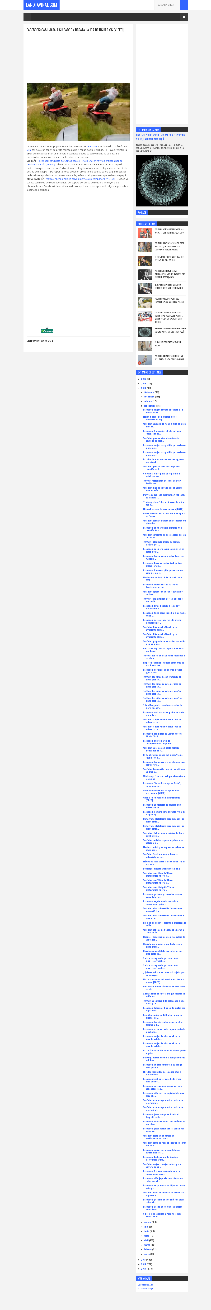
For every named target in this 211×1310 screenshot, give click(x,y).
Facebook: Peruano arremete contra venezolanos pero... (161, 1172)
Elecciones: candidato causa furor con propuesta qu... (162, 952)
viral (29, 149)
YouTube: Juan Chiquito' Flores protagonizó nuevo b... (158, 874)
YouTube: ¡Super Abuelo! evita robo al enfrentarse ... (162, 721)
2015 (143, 1268)
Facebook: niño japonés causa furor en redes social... (163, 1179)
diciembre (149, 392)
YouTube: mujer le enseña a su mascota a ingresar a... (163, 1194)
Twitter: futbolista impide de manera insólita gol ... (161, 543)
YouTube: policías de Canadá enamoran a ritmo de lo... (163, 931)
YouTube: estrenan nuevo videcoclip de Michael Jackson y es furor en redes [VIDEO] (170, 274)
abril (146, 1240)
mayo (147, 1235)
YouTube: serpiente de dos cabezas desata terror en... (164, 536)
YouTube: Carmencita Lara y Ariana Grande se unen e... (164, 770)
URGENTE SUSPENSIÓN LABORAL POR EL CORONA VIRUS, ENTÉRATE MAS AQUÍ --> (160, 137)
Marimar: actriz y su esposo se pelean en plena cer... (163, 848)
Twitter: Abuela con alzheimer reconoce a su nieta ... (164, 657)
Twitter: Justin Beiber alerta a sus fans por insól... (163, 600)
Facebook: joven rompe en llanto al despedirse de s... (160, 1116)
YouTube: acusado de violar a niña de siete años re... (164, 425)
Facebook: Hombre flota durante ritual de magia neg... (164, 813)
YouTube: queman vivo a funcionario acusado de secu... (161, 439)
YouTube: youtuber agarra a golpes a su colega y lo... (163, 841)
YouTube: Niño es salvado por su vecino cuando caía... (163, 489)
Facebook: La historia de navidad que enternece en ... (162, 806)
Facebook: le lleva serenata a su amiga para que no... (162, 1066)
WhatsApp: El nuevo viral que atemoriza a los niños (164, 777)
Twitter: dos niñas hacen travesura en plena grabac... (162, 678)
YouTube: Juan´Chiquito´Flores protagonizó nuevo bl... (158, 881)
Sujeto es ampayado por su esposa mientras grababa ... (160, 959)
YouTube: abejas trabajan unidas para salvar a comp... (162, 1165)
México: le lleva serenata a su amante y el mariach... (164, 863)
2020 (144, 378)
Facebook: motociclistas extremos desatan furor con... (160, 586)
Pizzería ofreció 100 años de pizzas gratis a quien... (164, 1052)
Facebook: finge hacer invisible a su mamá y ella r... (164, 614)
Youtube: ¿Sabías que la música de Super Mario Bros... (164, 834)
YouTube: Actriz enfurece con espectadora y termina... (164, 522)
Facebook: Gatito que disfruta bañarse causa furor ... (162, 1208)
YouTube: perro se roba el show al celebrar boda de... (164, 1144)
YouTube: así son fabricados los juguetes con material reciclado (169, 231)
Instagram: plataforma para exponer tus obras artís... (163, 820)
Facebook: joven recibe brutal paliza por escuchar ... (163, 1130)
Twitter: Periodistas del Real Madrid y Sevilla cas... (162, 482)
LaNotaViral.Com (41, 4)
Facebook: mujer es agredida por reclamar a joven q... (164, 446)
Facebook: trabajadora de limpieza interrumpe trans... (160, 1158)
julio (146, 1226)
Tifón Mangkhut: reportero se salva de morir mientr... (162, 706)
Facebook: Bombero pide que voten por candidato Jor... (163, 572)
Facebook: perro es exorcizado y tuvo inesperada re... (162, 621)
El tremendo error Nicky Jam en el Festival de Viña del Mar (170, 258)
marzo (147, 1244)
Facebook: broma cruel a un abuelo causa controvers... (164, 763)
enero (147, 1254)
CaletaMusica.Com (145, 1284)
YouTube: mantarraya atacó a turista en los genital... (163, 1101)
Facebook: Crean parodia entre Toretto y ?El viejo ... (163, 557)
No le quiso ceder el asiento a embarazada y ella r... (164, 924)
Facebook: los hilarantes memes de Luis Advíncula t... (163, 1023)
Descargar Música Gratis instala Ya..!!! (162, 868)
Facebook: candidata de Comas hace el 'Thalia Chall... (162, 735)
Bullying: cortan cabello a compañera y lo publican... (164, 1059)
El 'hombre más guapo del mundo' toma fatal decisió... (163, 756)
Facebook (91, 146)
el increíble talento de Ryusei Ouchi (168, 344)
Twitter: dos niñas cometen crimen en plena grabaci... (162, 685)
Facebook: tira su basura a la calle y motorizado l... (161, 607)
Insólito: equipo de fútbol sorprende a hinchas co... (162, 1016)
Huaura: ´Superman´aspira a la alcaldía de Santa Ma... (164, 938)
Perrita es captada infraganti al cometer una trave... (163, 650)
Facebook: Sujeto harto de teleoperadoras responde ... (158, 742)
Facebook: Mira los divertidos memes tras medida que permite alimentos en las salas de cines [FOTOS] (169, 317)
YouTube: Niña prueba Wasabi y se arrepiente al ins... (160, 628)
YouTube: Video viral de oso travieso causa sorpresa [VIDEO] (169, 300)
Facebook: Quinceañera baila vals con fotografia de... (162, 432)
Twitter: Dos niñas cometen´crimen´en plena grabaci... (162, 692)
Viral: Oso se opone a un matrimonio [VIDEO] (161, 799)
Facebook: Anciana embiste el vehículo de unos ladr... (164, 1123)
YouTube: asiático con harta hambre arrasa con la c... (161, 749)
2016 (143, 1264)
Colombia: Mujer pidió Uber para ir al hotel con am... (161, 475)
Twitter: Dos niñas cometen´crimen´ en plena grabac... (162, 699)
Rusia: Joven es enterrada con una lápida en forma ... (164, 515)
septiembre (150, 405)
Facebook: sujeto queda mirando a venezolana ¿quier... (160, 902)
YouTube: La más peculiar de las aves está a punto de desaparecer (169, 357)
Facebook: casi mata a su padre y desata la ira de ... (163, 714)
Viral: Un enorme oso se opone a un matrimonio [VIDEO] (161, 792)
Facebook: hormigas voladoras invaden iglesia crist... (162, 671)
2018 (143, 388)
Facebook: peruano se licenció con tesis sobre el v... (163, 1201)
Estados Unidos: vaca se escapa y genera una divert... (163, 461)
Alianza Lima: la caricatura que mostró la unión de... (164, 995)
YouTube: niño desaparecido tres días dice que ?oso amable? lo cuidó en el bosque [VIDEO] (169, 246)
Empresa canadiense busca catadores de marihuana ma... (163, 664)
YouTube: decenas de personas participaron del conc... (158, 1137)
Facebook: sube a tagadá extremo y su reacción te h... (162, 529)
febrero (148, 1249)
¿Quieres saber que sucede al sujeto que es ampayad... (163, 974)
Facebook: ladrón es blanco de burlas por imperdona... (164, 1009)
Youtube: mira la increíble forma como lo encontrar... (163, 917)
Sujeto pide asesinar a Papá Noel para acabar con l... (162, 1215)
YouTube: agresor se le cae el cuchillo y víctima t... (163, 593)
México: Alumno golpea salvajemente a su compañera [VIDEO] (80, 178)
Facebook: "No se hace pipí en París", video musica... (162, 784)
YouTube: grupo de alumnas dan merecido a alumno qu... (164, 643)
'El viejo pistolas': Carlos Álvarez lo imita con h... (163, 503)
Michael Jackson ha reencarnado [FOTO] (163, 509)
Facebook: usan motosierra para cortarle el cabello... (164, 1030)
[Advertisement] (78, 54)
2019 (143, 383)
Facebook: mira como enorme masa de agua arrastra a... (162, 1087)
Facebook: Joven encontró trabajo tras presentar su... (162, 564)
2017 (143, 1259)
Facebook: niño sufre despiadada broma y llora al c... (164, 1094)
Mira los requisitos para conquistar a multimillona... (162, 1073)
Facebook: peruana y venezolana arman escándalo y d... (163, 895)
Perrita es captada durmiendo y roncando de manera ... (164, 496)
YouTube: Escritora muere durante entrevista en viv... (160, 855)
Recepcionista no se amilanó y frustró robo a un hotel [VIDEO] (169, 286)
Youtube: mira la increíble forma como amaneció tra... (162, 910)
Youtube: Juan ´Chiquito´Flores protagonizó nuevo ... (158, 888)
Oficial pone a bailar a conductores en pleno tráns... (162, 945)
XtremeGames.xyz (145, 1288)
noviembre (149, 396)
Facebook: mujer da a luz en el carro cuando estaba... (161, 1037)
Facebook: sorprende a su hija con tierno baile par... (164, 1187)
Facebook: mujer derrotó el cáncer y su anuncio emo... (163, 411)
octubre (148, 401)
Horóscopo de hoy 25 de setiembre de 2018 (162, 579)
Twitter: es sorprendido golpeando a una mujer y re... (163, 1002)
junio (147, 1231)
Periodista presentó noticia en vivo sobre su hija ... (164, 988)
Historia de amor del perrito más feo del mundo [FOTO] (163, 981)
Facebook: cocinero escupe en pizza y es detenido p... (163, 550)
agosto (148, 1222)
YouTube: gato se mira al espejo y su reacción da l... (161, 468)
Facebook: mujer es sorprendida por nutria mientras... (161, 1151)
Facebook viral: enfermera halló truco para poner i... (162, 1080)
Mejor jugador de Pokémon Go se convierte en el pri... (160, 418)
